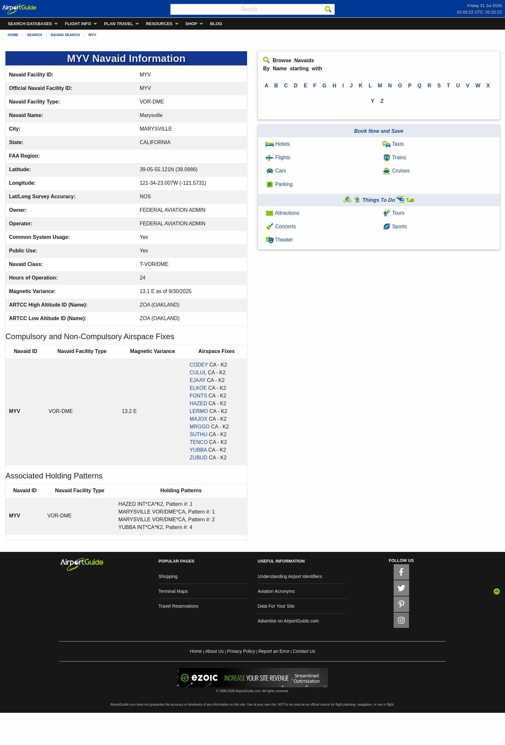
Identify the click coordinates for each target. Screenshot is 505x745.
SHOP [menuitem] (191, 23)
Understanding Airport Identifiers (290, 576)
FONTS (198, 395)
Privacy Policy (241, 651)
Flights (278, 157)
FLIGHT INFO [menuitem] (78, 23)
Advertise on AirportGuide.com (288, 620)
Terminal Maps (173, 591)
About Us (214, 651)
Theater (279, 239)
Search (34, 35)
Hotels (278, 144)
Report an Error (273, 651)
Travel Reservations (178, 606)
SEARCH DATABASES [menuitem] (30, 23)
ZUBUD (198, 457)
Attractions (282, 213)
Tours (394, 213)
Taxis (393, 144)
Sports (395, 226)
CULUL (198, 372)
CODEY (199, 365)
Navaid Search (65, 35)
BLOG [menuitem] (216, 23)
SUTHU (198, 434)
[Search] (328, 9)
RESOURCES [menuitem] (159, 23)
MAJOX (198, 419)
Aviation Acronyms (276, 591)
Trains (394, 157)
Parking (279, 184)
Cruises (396, 170)
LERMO (199, 411)
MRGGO (200, 426)
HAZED (198, 403)
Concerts (281, 226)
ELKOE (198, 388)
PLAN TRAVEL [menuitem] (118, 23)
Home (13, 35)
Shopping (167, 576)
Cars (276, 170)
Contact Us (304, 651)
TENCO (199, 442)
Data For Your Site (276, 606)
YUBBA (198, 450)
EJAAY (197, 380)
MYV (92, 35)
